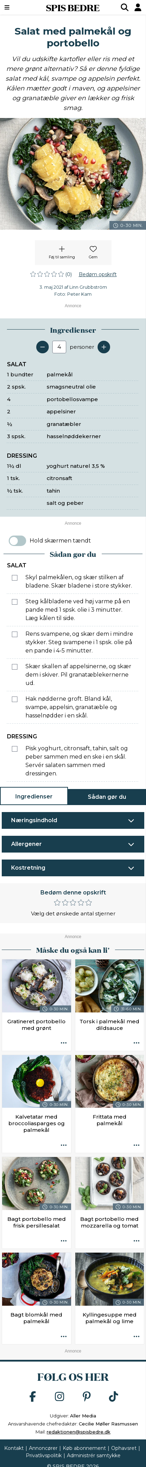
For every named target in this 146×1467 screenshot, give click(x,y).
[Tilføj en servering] (104, 347)
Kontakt (14, 1448)
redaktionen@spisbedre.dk (78, 1432)
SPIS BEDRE (73, 7)
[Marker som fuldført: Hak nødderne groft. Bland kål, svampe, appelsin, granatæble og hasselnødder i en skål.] (14, 699)
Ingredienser (34, 796)
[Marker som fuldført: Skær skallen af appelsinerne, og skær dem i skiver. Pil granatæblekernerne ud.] (14, 667)
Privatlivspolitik (44, 1455)
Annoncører (43, 1448)
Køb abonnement (84, 1448)
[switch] (17, 541)
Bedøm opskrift (98, 274)
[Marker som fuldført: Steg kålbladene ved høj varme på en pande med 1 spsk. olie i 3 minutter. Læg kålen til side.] (14, 602)
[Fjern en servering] (42, 347)
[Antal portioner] (59, 347)
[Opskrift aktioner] (63, 1043)
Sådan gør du (107, 797)
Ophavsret (124, 1448)
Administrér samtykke (94, 1455)
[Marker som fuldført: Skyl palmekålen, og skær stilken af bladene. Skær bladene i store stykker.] (14, 578)
